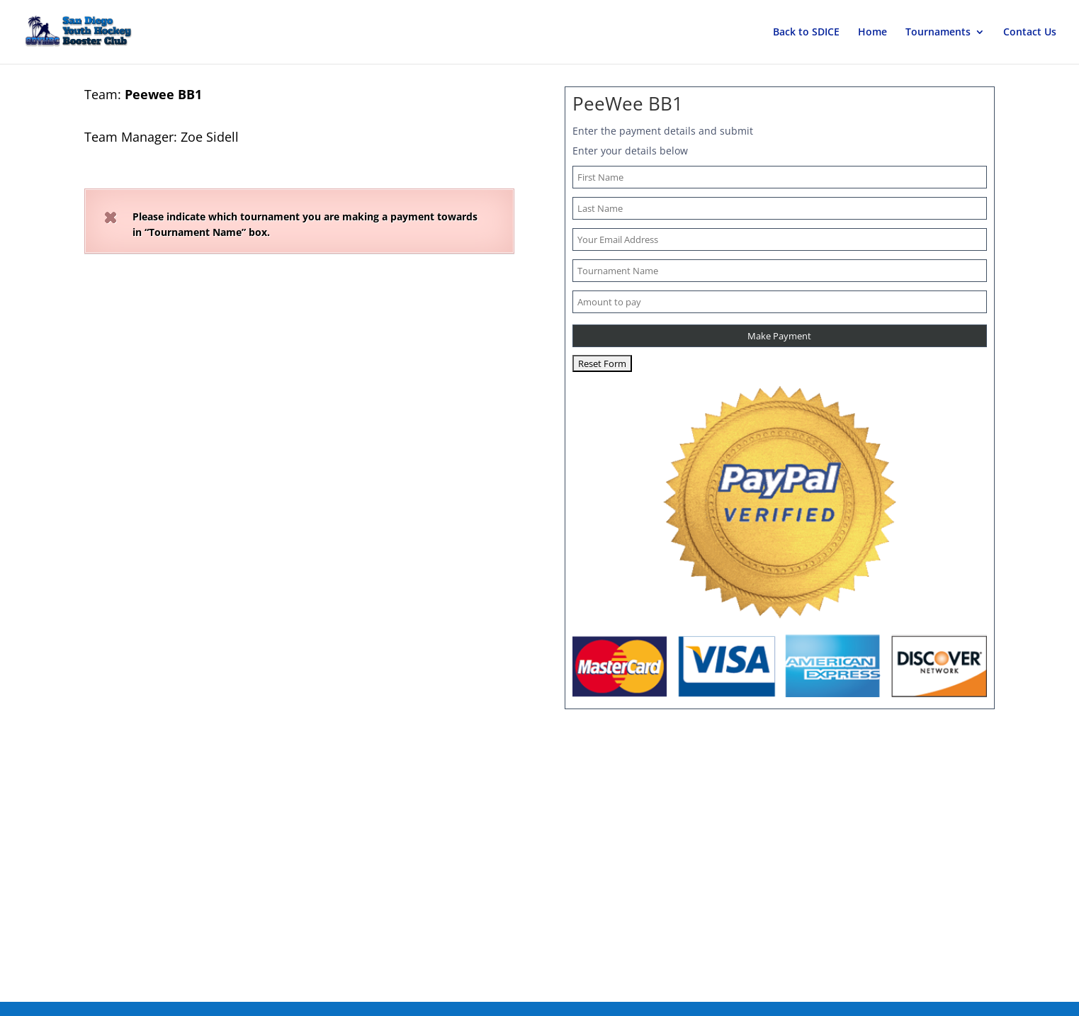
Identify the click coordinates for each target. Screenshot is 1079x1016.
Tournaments (938, 32)
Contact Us (1029, 32)
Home (872, 32)
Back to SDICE (806, 32)
